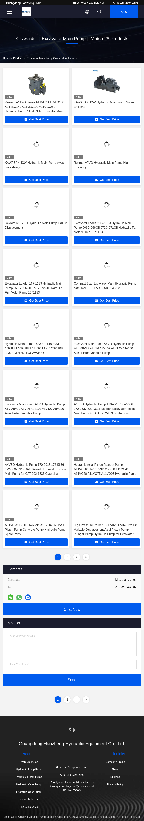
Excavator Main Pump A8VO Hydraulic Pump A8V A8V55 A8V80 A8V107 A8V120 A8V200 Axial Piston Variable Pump (104, 348)
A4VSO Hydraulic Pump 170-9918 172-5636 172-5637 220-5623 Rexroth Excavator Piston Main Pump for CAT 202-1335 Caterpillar (35, 469)
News (115, 769)
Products (18, 58)
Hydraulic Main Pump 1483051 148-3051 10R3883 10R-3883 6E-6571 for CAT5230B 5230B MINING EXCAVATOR (34, 348)
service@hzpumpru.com (89, 2)
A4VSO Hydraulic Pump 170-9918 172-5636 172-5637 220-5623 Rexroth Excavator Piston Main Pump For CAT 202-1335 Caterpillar (104, 409)
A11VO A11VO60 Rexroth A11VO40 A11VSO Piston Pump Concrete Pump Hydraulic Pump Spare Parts (35, 530)
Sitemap (115, 776)
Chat (124, 11)
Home (6, 58)
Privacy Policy (115, 784)
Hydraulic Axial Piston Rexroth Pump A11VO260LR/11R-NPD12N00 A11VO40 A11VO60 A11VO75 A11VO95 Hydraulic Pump (105, 469)
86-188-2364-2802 (125, 2)
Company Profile (115, 761)
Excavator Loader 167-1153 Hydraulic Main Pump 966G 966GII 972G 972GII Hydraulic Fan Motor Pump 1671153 (105, 228)
